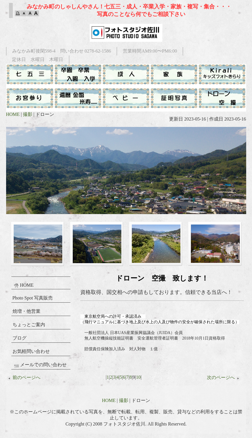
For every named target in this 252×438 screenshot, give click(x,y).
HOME (13, 114)
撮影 (27, 114)
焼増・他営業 (26, 311)
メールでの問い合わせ (40, 365)
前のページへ (23, 377)
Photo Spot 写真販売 (33, 297)
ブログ (19, 337)
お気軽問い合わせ (31, 351)
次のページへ (224, 377)
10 (138, 377)
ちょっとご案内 (29, 324)
